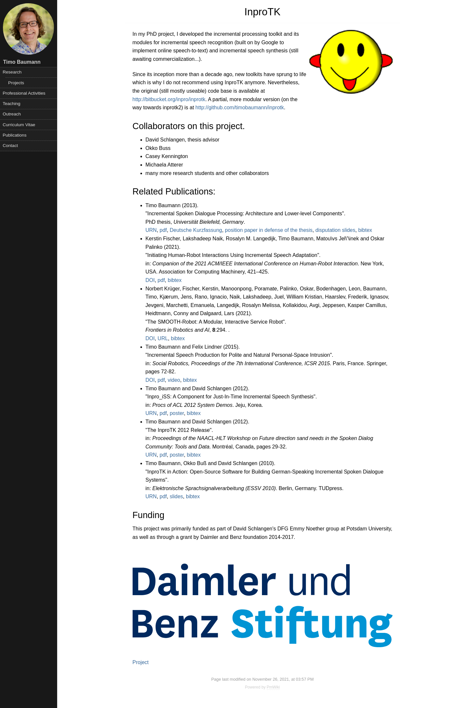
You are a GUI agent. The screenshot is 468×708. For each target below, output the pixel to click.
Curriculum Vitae (19, 124)
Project (141, 662)
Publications (14, 135)
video (174, 380)
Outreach (12, 114)
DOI (150, 280)
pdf (163, 230)
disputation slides (335, 230)
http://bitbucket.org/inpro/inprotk (169, 99)
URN (151, 230)
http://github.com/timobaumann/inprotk (239, 107)
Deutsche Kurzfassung (196, 230)
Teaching (11, 103)
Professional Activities (24, 93)
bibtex (365, 230)
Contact (10, 145)
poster (177, 413)
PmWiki (273, 687)
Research (12, 72)
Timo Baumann (22, 62)
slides (176, 496)
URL (163, 338)
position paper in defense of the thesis (269, 230)
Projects (16, 82)
